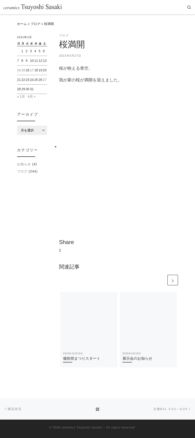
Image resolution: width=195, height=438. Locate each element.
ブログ (35, 24)
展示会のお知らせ (137, 358)
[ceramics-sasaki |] (32, 7)
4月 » (32, 96)
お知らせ (24, 164)
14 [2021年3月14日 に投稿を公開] (19, 70)
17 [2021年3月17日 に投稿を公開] (32, 70)
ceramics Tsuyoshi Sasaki (82, 427)
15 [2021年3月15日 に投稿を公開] (23, 70)
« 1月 (21, 96)
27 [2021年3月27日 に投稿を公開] (45, 80)
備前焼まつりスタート (81, 358)
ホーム (22, 24)
